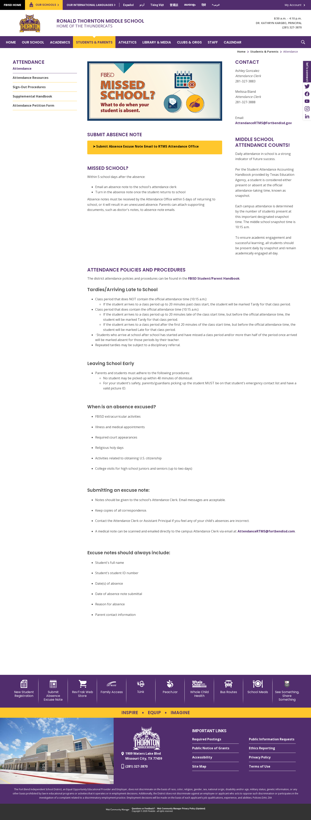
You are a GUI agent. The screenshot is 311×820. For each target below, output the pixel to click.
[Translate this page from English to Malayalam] (190, 4)
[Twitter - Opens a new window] (307, 86)
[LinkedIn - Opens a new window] (307, 116)
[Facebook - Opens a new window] (307, 93)
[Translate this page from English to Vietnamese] (157, 5)
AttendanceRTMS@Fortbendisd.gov (263, 123)
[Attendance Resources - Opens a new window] (45, 78)
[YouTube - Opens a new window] (307, 101)
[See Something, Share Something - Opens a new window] (287, 691)
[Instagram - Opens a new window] (307, 108)
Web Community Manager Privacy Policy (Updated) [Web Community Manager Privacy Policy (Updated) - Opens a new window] (181, 808)
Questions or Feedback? (143, 808)
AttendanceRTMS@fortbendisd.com (266, 531)
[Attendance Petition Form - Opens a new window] (45, 105)
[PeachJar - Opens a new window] (170, 687)
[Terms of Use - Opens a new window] (272, 766)
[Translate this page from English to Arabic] (216, 4)
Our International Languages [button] (90, 5)
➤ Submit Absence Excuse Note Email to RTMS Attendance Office (146, 146)
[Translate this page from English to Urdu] (142, 4)
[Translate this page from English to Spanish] (128, 5)
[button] (303, 42)
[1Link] (141, 687)
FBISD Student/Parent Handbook (214, 278)
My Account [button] (293, 5)
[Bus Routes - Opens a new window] (228, 687)
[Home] (11, 42)
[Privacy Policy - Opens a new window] (272, 757)
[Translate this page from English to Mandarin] (174, 5)
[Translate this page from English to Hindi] (204, 5)
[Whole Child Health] (199, 689)
